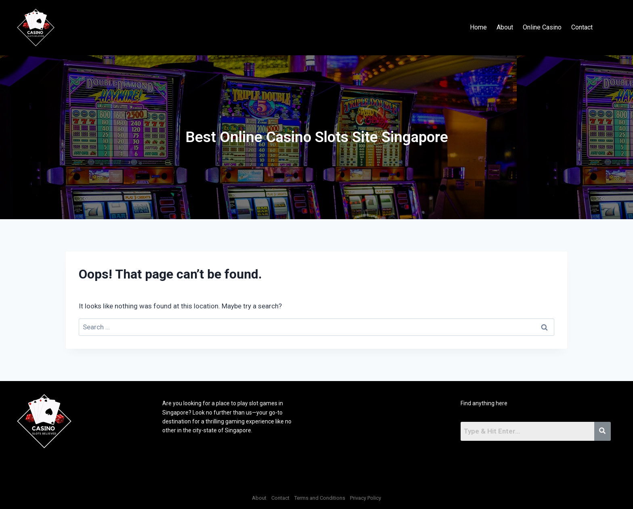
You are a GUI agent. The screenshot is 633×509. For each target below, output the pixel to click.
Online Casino (542, 27)
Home (478, 27)
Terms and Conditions (319, 498)
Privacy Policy (365, 498)
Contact (582, 27)
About (505, 27)
